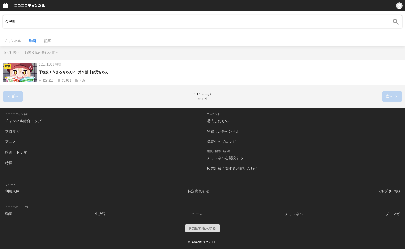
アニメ (10, 142)
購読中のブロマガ (221, 142)
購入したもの (218, 121)
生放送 (100, 214)
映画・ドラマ (16, 152)
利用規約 (12, 191)
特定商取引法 (198, 191)
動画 (32, 41)
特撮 (8, 163)
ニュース (195, 214)
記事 (47, 41)
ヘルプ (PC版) (388, 191)
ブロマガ (12, 131)
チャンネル (12, 41)
